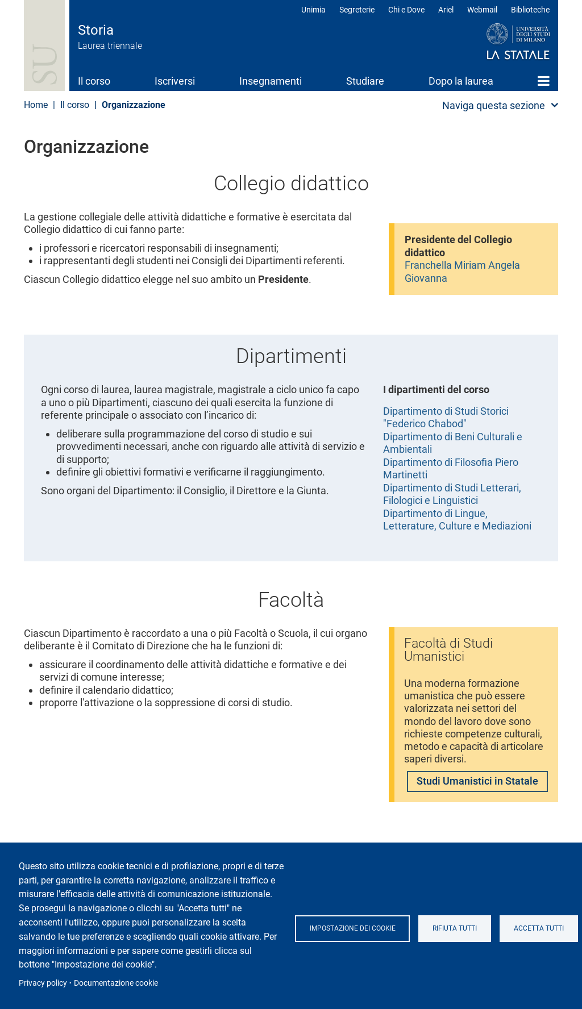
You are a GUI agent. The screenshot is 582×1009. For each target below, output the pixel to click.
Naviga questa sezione (493, 105)
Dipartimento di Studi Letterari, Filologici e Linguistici (452, 494)
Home (544, 80)
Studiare (365, 81)
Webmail (482, 9)
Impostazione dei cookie (353, 928)
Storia (96, 30)
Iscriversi (175, 81)
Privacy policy (43, 982)
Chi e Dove (406, 9)
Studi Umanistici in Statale (477, 784)
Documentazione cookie (116, 982)
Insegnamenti (270, 81)
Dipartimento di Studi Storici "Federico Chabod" (446, 417)
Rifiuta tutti (456, 928)
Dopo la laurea (461, 81)
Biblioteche (530, 9)
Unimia (313, 9)
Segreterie (357, 9)
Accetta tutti (542, 928)
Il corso (94, 81)
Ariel (446, 9)
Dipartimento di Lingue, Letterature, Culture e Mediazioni (457, 519)
